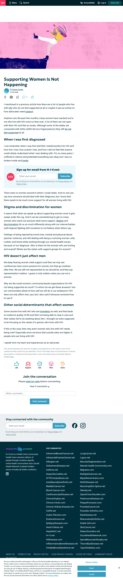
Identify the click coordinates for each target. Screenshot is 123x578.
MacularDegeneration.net (93, 461)
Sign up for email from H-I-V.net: (38, 169)
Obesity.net (85, 490)
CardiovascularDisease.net (59, 494)
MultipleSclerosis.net (90, 474)
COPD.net (51, 510)
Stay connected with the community (29, 419)
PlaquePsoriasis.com (91, 502)
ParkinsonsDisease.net (91, 498)
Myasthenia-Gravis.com (92, 478)
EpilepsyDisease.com (57, 523)
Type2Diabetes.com (90, 547)
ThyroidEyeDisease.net (91, 543)
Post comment (40, 401)
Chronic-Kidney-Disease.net (60, 506)
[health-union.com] (19, 449)
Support (27, 365)
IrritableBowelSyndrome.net (60, 547)
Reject (91, 568)
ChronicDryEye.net (55, 498)
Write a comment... (15, 393)
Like (15, 365)
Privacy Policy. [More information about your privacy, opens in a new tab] (53, 575)
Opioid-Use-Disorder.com (92, 494)
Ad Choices (11, 558)
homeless (45, 311)
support (29, 111)
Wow (50, 365)
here (12, 357)
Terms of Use (21, 184)
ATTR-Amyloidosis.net (57, 478)
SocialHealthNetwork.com (93, 535)
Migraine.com (87, 469)
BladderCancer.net (55, 486)
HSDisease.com (54, 539)
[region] (61, 568)
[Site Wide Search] (24, 3)
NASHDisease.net (89, 482)
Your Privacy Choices (62, 554)
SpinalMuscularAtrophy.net (93, 539)
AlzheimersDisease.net (57, 465)
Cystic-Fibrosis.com (56, 514)
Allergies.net (52, 461)
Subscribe (115, 3)
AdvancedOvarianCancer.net (60, 457)
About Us (10, 554)
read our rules (33, 381)
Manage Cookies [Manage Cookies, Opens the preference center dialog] (92, 562)
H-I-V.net (50, 535)
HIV (10, 108)
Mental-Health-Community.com (96, 465)
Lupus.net (85, 457)
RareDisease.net (88, 514)
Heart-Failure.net (54, 527)
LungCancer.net (88, 453)
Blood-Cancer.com (55, 490)
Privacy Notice (63, 181)
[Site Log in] (102, 3)
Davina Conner (17, 90)
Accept (91, 574)
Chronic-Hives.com (55, 502)
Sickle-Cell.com (88, 523)
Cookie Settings (84, 554)
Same (61, 365)
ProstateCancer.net (90, 506)
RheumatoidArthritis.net (92, 519)
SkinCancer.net (87, 527)
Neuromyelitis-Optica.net (92, 486)
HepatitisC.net (53, 531)
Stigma (60, 220)
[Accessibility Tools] (87, 3)
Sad (38, 365)
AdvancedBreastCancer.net (60, 453)
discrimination (11, 224)
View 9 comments (39, 386)
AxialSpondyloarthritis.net (59, 482)
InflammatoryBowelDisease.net (62, 543)
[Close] (119, 567)
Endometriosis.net (55, 519)
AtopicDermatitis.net (56, 474)
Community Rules (103, 554)
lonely (25, 160)
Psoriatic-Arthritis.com (91, 510)
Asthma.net (52, 469)
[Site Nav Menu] (13, 3)
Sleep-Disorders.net (90, 531)
